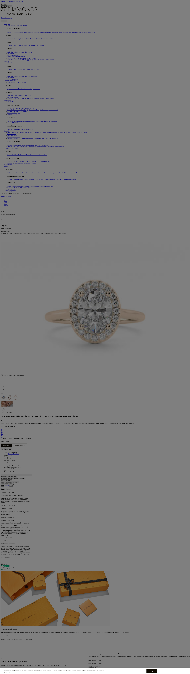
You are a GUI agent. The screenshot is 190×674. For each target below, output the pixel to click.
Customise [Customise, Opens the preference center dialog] (139, 671)
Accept (151, 671)
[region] (95, 671)
